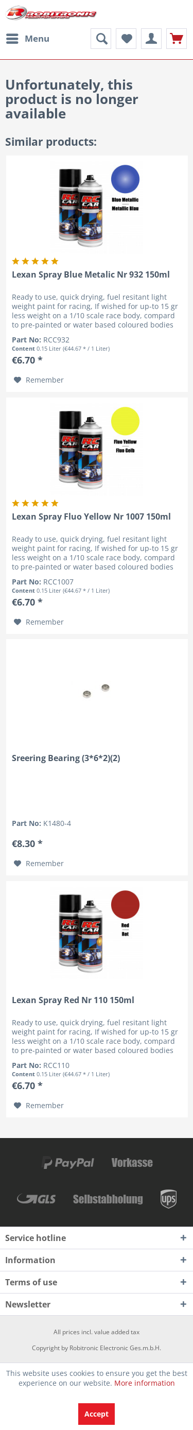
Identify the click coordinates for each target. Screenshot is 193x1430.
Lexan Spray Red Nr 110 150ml (73, 1000)
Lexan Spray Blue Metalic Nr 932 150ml (91, 274)
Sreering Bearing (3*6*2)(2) (66, 758)
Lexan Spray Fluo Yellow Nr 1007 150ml (91, 516)
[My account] (151, 38)
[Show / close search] (101, 38)
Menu (27, 37)
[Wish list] (126, 38)
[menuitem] (27, 38)
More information (144, 1383)
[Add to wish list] (39, 380)
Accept (96, 1414)
